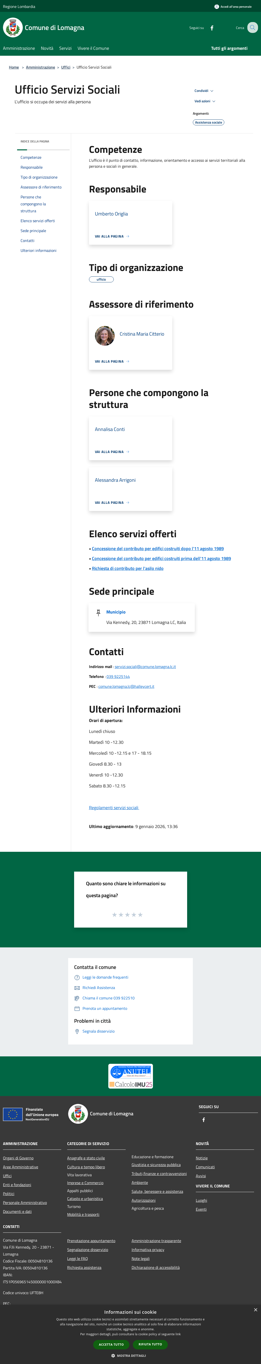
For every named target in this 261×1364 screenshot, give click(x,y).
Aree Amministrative (20, 1167)
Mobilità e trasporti (83, 1214)
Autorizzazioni (144, 1200)
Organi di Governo (18, 1158)
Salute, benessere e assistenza (157, 1191)
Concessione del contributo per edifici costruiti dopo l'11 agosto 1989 (158, 548)
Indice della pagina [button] (35, 141)
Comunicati (205, 1167)
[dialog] (130, 1334)
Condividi (205, 91)
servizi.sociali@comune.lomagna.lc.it (145, 666)
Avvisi (201, 1176)
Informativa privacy (148, 1250)
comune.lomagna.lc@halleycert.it (126, 686)
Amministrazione (40, 67)
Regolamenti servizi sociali (114, 807)
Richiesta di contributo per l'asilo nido (128, 568)
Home (14, 67)
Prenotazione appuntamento (91, 1241)
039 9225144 (118, 676)
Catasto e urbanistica (85, 1199)
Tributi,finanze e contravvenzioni (159, 1174)
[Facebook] (208, 27)
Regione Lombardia (19, 6)
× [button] (255, 1310)
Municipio (116, 612)
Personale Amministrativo (25, 1202)
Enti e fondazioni (17, 1185)
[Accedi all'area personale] (233, 6)
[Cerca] (252, 27)
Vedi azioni (206, 101)
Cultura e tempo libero (86, 1167)
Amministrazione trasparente (156, 1241)
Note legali (141, 1258)
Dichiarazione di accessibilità (156, 1267)
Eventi (201, 1209)
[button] (130, 1355)
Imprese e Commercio (85, 1183)
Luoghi (201, 1200)
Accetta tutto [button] (111, 1344)
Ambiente (140, 1182)
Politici (8, 1194)
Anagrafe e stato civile (86, 1158)
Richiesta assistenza (84, 1267)
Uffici (65, 67)
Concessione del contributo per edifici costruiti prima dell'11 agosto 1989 (161, 558)
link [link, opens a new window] (178, 1334)
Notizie (202, 1158)
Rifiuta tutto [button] (150, 1344)
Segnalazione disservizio (87, 1250)
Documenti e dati (17, 1211)
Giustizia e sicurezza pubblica (156, 1165)
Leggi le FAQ (77, 1258)
